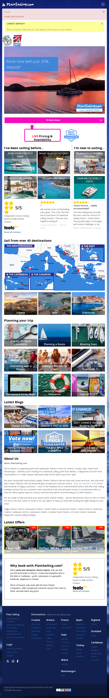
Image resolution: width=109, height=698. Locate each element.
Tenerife (79, 638)
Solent (94, 624)
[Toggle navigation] (103, 4)
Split (33, 631)
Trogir (37, 631)
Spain (79, 620)
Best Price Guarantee (15, 637)
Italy (63, 634)
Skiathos (49, 645)
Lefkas (49, 638)
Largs (93, 635)
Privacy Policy (12, 652)
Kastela (38, 627)
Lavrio (54, 624)
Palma (82, 627)
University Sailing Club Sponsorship (15, 626)
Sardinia (64, 649)
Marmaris (80, 656)
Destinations (38, 614)
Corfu (48, 631)
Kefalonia (50, 634)
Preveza (49, 641)
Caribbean (97, 642)
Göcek (79, 653)
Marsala (64, 639)
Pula (33, 627)
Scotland (96, 631)
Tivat (63, 675)
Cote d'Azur (66, 627)
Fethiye (79, 649)
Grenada (95, 660)
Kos (47, 627)
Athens (49, 624)
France (65, 620)
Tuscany (64, 653)
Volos (48, 648)
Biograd (34, 634)
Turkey (80, 645)
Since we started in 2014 (85, 483)
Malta (64, 660)
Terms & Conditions (14, 648)
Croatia (35, 620)
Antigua (94, 646)
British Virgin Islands (96, 655)
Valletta (64, 664)
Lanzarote (80, 634)
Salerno (64, 646)
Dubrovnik (35, 624)
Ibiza (78, 627)
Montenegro (68, 671)
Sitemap (9, 655)
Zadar (39, 638)
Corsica (64, 624)
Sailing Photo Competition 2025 (13, 632)
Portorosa (65, 642)
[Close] (104, 12)
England (95, 620)
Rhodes (52, 627)
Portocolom (81, 631)
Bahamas (95, 650)
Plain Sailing (12, 614)
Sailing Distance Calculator (13, 620)
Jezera (34, 638)
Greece (50, 620)
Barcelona (80, 624)
